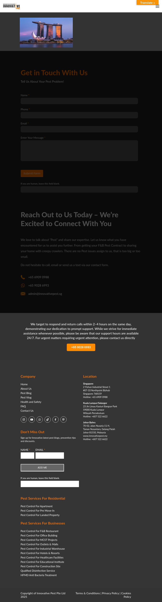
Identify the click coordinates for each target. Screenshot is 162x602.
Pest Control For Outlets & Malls (39, 544)
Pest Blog (26, 393)
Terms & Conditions (88, 593)
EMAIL (40, 449)
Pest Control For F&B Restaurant (39, 531)
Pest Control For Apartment (37, 506)
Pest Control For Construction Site (40, 566)
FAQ (23, 406)
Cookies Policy (126, 594)
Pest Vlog (26, 397)
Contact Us (27, 410)
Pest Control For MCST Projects (39, 539)
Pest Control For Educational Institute (42, 561)
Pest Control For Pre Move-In (38, 510)
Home (24, 384)
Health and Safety (31, 401)
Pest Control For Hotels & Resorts (40, 553)
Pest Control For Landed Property (40, 515)
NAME (25, 449)
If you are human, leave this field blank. (40, 478)
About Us (26, 388)
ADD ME (42, 467)
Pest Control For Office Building (39, 535)
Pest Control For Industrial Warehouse (43, 548)
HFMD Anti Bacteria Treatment (39, 575)
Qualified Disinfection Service (38, 570)
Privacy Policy (110, 593)
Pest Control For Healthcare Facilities (42, 557)
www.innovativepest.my (95, 435)
